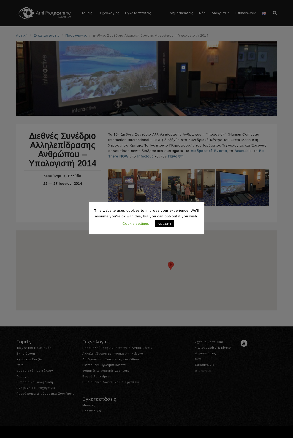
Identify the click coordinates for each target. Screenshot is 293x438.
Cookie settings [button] (135, 223)
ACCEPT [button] (164, 223)
